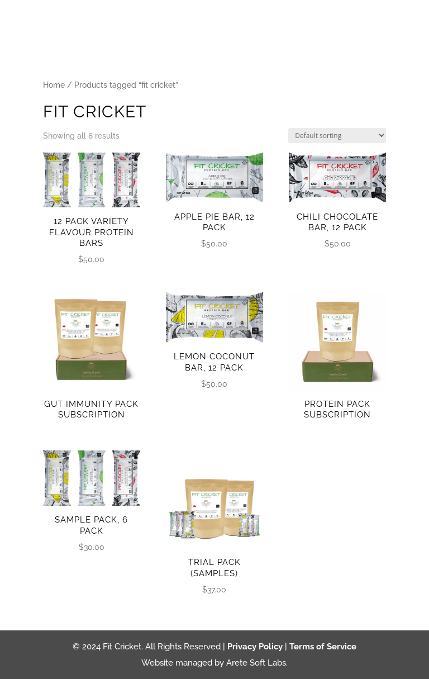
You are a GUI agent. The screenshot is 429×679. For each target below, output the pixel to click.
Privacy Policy (255, 647)
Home (54, 84)
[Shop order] (337, 135)
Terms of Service (322, 647)
